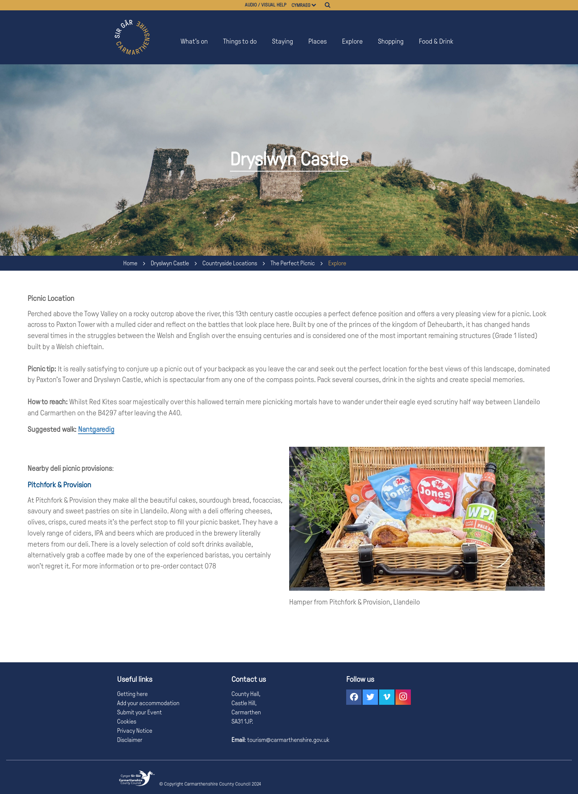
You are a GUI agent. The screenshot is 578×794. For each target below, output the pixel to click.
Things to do (240, 41)
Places (317, 41)
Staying (282, 41)
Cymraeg (300, 5)
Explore (352, 41)
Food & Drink (436, 41)
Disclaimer (129, 740)
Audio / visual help (266, 5)
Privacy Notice (134, 730)
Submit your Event (139, 712)
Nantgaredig (96, 429)
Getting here (132, 694)
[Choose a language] (317, 5)
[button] (353, 697)
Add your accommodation (148, 703)
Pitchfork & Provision (59, 484)
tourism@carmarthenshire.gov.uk (287, 740)
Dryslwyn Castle (170, 263)
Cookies (126, 721)
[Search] (328, 5)
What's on (194, 41)
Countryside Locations (229, 263)
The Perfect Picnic (292, 263)
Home (130, 263)
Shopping (391, 41)
